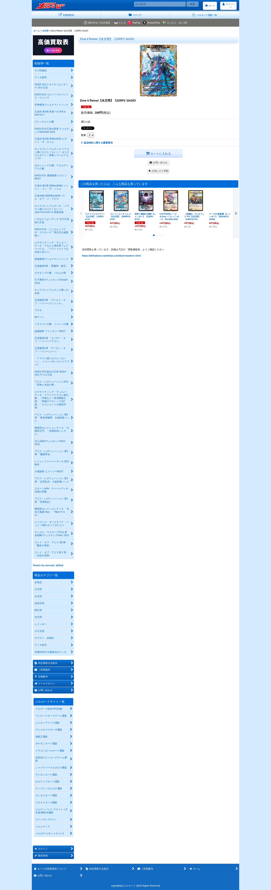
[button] (204, 15)
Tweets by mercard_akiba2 (48, 565)
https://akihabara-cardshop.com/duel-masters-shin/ (111, 255)
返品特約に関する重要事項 (97, 142)
